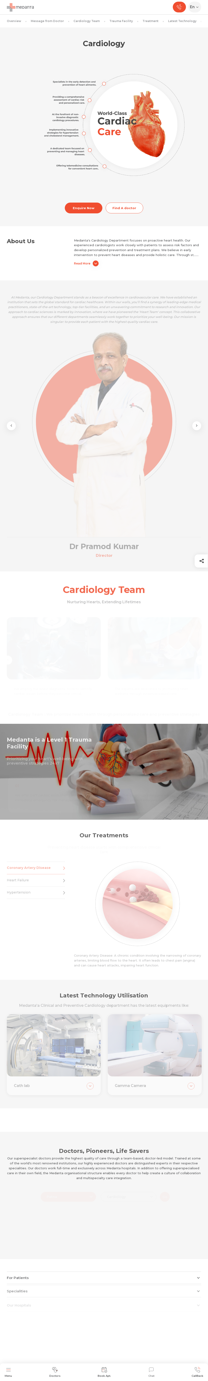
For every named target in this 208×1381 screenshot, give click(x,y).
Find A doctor (124, 208)
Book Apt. (104, 1372)
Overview (14, 21)
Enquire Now (83, 208)
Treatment (150, 21)
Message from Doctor (47, 21)
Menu (8, 1372)
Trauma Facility (121, 21)
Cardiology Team (86, 21)
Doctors (55, 1372)
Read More (86, 263)
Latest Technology (182, 21)
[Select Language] (195, 7)
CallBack (197, 1372)
